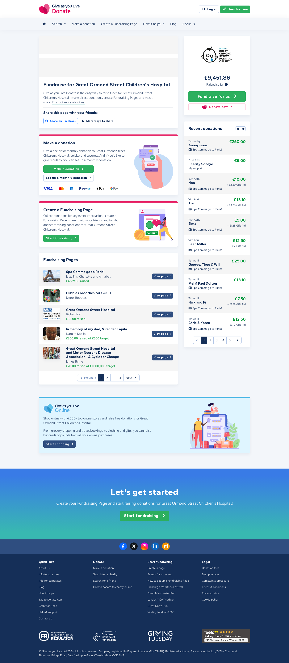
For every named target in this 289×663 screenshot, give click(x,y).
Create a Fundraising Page (119, 24)
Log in (209, 9)
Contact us (45, 618)
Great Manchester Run (161, 592)
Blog (173, 24)
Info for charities (49, 574)
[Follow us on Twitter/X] (134, 548)
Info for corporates (50, 580)
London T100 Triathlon (161, 599)
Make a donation (82, 24)
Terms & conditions (214, 586)
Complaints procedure (215, 580)
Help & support (48, 611)
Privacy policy (210, 592)
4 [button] (120, 377)
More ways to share (97, 120)
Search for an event (160, 574)
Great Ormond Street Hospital (90, 309)
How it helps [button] (151, 24)
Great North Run (158, 605)
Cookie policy (210, 599)
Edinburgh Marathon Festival (165, 586)
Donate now (217, 106)
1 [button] (102, 377)
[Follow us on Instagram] (144, 548)
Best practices (211, 574)
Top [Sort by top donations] (241, 128)
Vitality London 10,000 (161, 611)
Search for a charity (105, 574)
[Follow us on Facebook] (123, 548)
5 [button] (230, 340)
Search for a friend (104, 580)
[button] (226, 84)
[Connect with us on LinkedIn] (155, 548)
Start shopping (59, 443)
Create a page (156, 567)
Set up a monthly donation (68, 177)
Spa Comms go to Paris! (85, 271)
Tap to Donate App (50, 599)
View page (162, 276)
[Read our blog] (166, 548)
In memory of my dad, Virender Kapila (96, 329)
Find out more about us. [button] (68, 102)
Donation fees (210, 567)
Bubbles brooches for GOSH (88, 293)
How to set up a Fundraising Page (168, 580)
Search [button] (56, 24)
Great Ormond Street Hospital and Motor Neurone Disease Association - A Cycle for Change (92, 352)
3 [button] (114, 377)
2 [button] (107, 377)
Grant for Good (48, 605)
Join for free (235, 9)
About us (188, 24)
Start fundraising (61, 238)
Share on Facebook (60, 120)
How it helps (46, 592)
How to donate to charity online (112, 586)
